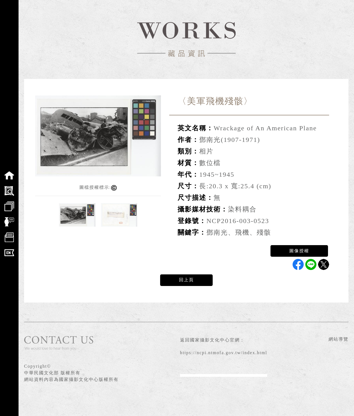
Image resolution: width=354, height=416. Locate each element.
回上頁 (186, 279)
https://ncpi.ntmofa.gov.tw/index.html (223, 352)
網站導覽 (338, 339)
